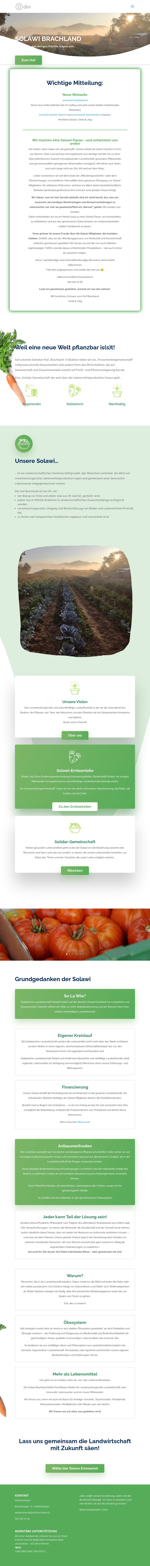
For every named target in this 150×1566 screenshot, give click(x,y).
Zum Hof (28, 60)
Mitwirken (74, 871)
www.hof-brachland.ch (75, 100)
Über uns (75, 735)
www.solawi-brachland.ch (86, 114)
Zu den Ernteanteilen (75, 807)
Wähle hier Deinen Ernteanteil (75, 1468)
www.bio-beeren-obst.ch (52, 114)
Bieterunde (84, 1122)
